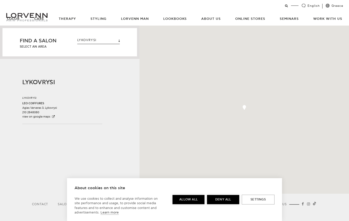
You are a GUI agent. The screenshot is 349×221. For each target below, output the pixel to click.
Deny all (223, 199)
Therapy (67, 19)
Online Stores (250, 19)
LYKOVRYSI (98, 40)
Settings (258, 199)
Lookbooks (175, 19)
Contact (40, 204)
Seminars (289, 19)
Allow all (188, 199)
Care (39, 19)
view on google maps (38, 116)
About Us (211, 19)
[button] (244, 107)
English (314, 6)
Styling (98, 19)
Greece (337, 6)
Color (13, 19)
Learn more (109, 212)
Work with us (327, 19)
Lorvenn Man (135, 19)
